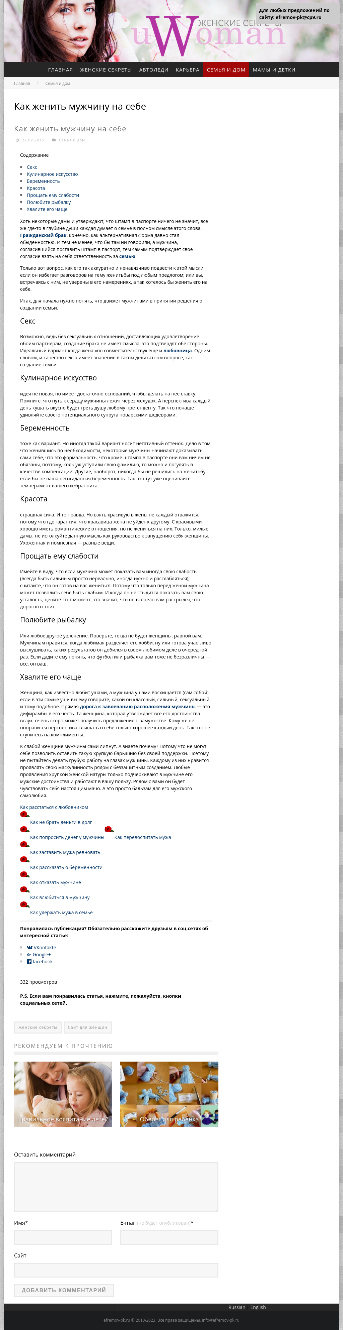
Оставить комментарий (45, 1154)
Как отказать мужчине (55, 882)
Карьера (188, 69)
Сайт (20, 1255)
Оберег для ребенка (169, 1119)
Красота (36, 188)
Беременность (43, 181)
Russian (236, 1307)
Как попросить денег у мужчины (67, 837)
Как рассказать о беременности (66, 867)
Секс (32, 167)
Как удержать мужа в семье (61, 912)
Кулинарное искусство (52, 174)
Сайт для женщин (88, 1027)
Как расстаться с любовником (54, 807)
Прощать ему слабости (53, 195)
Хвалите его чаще (47, 209)
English (258, 1307)
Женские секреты (106, 69)
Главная (60, 69)
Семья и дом (226, 69)
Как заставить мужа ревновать (65, 852)
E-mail (157, 1222)
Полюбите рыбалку (49, 202)
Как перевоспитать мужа (143, 837)
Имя (21, 1222)
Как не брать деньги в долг (61, 822)
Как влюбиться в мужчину (60, 897)
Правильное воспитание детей (63, 1119)
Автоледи (154, 69)
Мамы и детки (274, 69)
